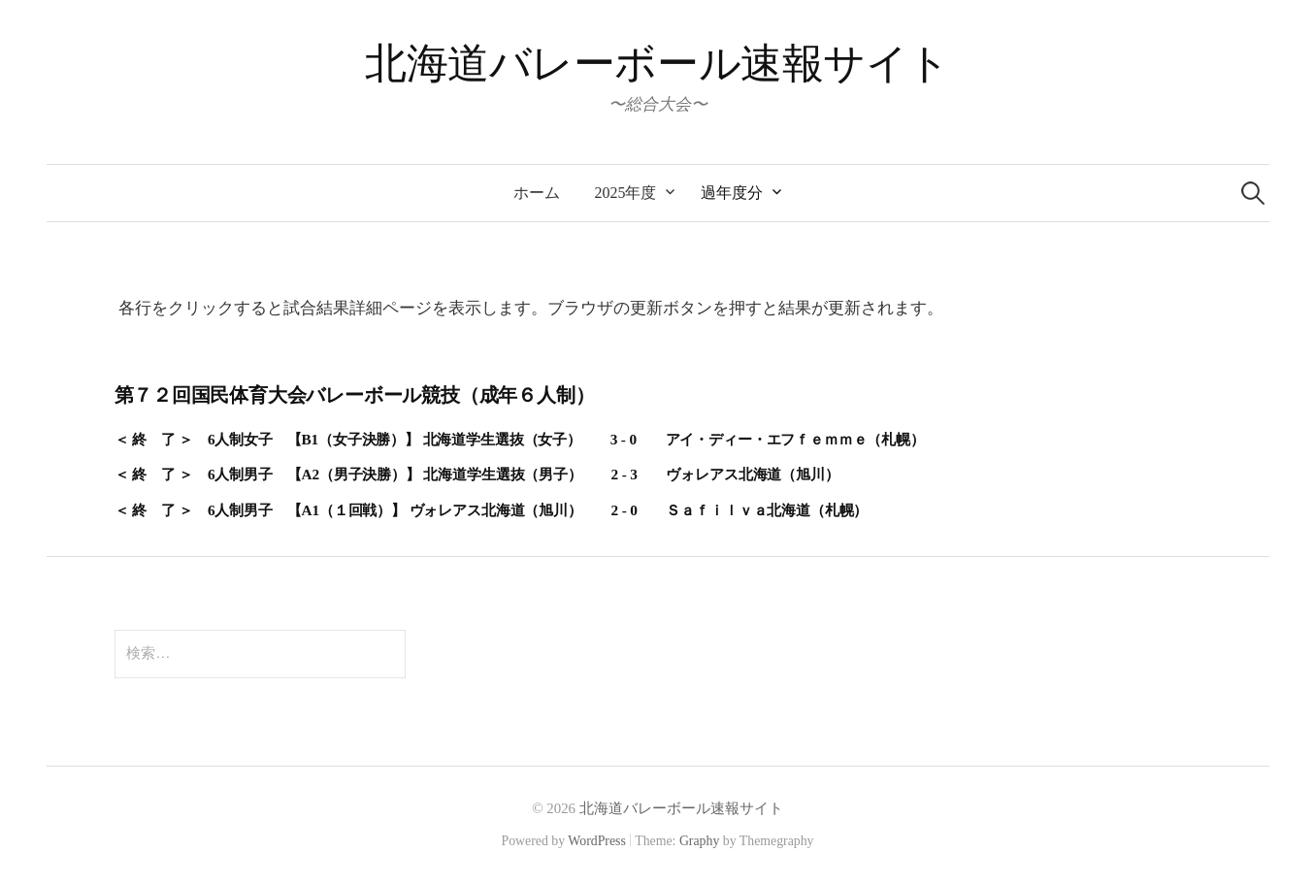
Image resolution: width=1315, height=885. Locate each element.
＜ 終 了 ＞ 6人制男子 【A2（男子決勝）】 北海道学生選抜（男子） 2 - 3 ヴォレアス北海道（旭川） (477, 474)
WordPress (597, 841)
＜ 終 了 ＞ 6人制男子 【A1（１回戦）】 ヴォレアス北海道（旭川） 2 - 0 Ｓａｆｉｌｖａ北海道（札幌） (492, 510)
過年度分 (732, 192)
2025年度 (626, 192)
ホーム (536, 192)
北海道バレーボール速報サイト (657, 63)
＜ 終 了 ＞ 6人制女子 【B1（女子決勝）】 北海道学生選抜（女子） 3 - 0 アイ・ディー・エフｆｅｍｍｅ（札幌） (520, 439)
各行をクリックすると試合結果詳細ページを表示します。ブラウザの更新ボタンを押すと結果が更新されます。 (530, 308)
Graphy (699, 841)
